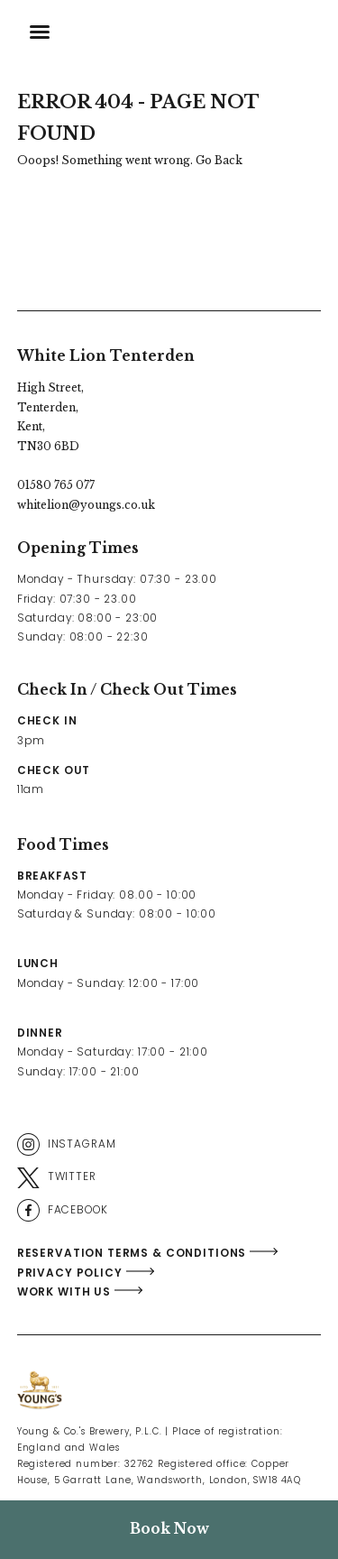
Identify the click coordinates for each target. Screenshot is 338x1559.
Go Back (219, 160)
